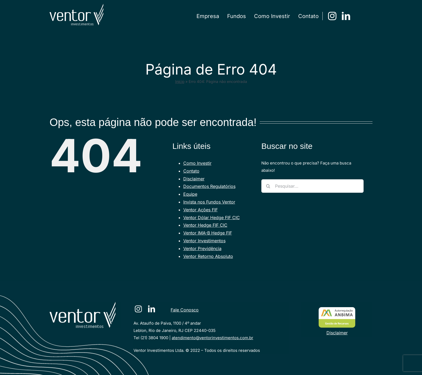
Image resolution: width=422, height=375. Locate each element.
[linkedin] (346, 16)
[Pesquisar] (268, 186)
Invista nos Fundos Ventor (209, 202)
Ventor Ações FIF (200, 209)
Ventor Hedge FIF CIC (205, 225)
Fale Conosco (185, 310)
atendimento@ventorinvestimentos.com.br (212, 337)
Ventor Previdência (202, 248)
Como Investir (197, 163)
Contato (191, 171)
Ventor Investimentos (204, 240)
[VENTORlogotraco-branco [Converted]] (82, 303)
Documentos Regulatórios (209, 186)
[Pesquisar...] (312, 186)
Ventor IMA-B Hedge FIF (207, 233)
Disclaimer (194, 178)
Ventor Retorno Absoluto (208, 256)
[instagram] (332, 16)
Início (179, 81)
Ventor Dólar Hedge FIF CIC (211, 217)
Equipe (190, 194)
